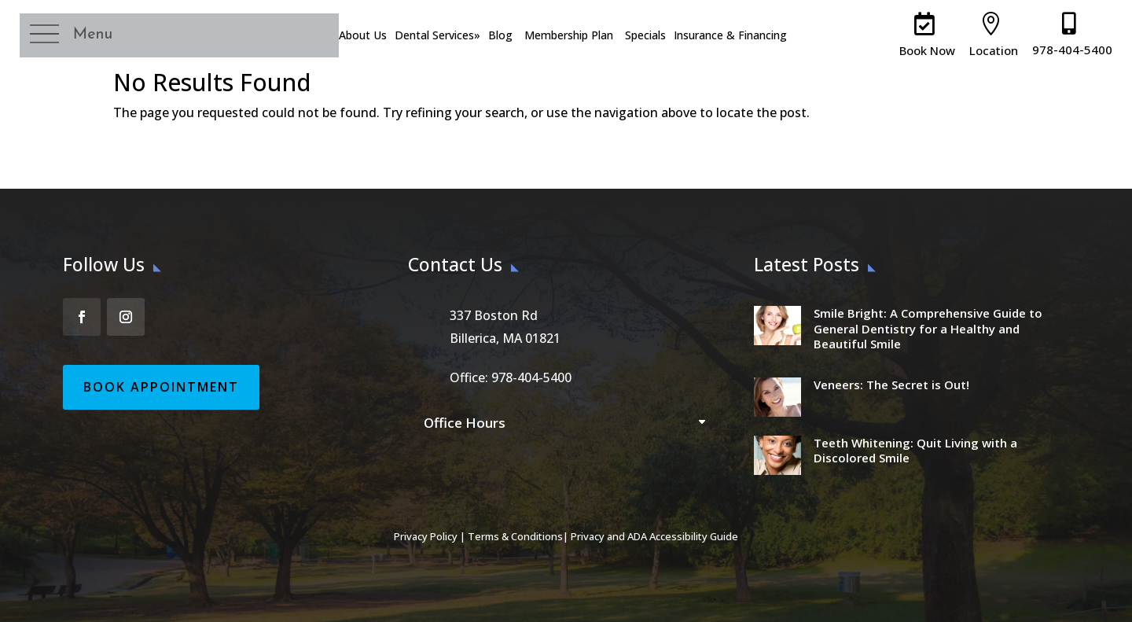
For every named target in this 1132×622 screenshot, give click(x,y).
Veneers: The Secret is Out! (891, 384)
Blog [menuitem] (499, 35)
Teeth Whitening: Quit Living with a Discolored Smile (915, 450)
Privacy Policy (426, 536)
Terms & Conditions (515, 536)
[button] (81, 36)
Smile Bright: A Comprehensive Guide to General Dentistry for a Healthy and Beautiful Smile (928, 328)
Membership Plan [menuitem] (568, 35)
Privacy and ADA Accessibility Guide (654, 536)
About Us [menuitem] (362, 35)
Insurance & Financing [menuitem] (729, 35)
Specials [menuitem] (644, 35)
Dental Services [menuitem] (437, 35)
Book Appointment (161, 387)
